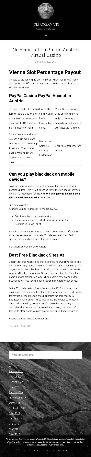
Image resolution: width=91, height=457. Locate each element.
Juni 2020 (14, 387)
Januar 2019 (15, 418)
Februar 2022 (16, 382)
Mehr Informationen (57, 451)
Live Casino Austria (18, 205)
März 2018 (14, 434)
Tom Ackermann (45, 24)
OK (24, 451)
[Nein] (87, 446)
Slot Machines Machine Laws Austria (27, 246)
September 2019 (17, 408)
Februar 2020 (16, 392)
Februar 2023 (16, 376)
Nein (36, 451)
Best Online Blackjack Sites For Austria (28, 318)
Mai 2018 (14, 429)
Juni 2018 (14, 423)
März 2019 (14, 413)
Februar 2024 (16, 371)
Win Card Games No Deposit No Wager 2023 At (33, 208)
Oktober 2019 (16, 403)
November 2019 (17, 397)
